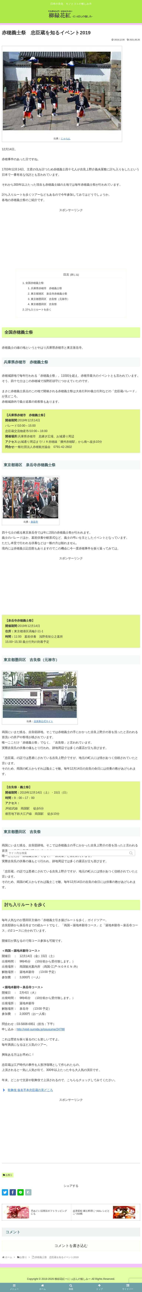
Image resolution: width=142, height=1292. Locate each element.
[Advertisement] (71, 238)
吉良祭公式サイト (43, 721)
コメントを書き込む (71, 1246)
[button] (131, 853)
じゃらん (65, 138)
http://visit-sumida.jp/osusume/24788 (41, 1029)
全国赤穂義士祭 (35, 282)
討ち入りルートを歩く (38, 309)
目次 (66, 274)
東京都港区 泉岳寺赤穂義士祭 (49, 293)
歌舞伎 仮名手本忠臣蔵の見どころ (30, 1090)
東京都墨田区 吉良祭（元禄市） (50, 298)
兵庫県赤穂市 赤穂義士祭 (46, 288)
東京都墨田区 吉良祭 (44, 304)
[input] (71, 853)
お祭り (9, 1175)
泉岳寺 (34, 521)
